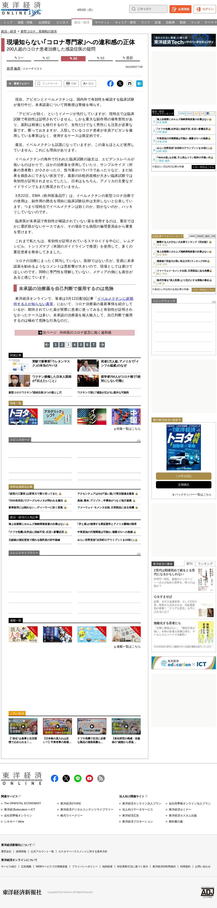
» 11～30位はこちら (203, 167)
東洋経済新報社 (22, 892)
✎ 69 (100, 58)
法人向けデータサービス (137, 809)
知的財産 (107, 866)
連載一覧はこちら (129, 646)
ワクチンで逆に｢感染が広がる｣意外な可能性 (103, 392)
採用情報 (21, 851)
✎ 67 (46, 58)
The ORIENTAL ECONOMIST (22, 803)
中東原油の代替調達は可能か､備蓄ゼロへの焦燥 (105, 531)
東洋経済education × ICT (19, 809)
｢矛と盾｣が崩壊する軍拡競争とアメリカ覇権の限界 (107, 524)
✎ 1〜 (18, 58)
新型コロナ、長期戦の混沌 (39, 31)
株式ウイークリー (71, 815)
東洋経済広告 (130, 815)
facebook (54, 778)
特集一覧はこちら (129, 428)
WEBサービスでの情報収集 (51, 866)
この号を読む (183, 476)
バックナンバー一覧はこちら (193, 494)
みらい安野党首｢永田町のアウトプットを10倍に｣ (105, 539)
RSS (101, 778)
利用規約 (185, 866)
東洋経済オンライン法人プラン (141, 803)
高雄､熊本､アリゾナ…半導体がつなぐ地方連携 (104, 500)
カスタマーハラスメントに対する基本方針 (82, 851)
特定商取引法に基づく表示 (132, 866)
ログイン (208, 9)
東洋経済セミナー (180, 809)
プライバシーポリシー (85, 866)
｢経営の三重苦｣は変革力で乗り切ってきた (33, 493)
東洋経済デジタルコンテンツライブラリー (86, 809)
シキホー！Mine (14, 821)
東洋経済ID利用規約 (164, 866)
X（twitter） (66, 778)
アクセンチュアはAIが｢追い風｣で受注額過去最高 (105, 493)
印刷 (73, 83)
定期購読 (183, 484)
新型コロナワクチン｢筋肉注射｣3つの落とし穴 (35, 392)
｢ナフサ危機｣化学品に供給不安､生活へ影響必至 (36, 531)
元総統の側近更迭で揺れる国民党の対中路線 (34, 539)
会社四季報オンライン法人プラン (190, 803)
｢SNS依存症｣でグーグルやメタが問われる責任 (36, 500)
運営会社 (6, 851)
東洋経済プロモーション (137, 821)
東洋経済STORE (70, 803)
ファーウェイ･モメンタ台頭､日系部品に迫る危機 (105, 507)
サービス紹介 (9, 866)
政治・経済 (8, 31)
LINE (77, 778)
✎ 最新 (127, 58)
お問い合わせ (203, 866)
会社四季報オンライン (18, 815)
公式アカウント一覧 (42, 851)
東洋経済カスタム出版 (183, 815)
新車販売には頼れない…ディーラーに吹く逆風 (36, 507)
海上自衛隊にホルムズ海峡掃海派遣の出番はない (37, 524)
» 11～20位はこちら (203, 289)
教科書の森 (176, 821)
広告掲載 (26, 866)
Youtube (89, 778)
